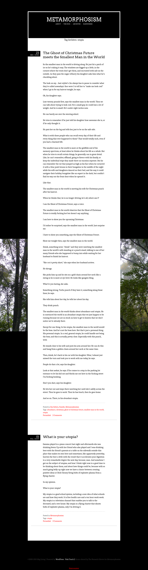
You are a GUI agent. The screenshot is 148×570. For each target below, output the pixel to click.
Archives (76, 24)
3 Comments (57, 521)
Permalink (47, 415)
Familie (62, 407)
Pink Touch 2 (70, 559)
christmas (60, 410)
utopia (45, 412)
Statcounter (74, 568)
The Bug (66, 24)
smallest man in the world (94, 410)
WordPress (60, 559)
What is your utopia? (60, 437)
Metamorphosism (74, 19)
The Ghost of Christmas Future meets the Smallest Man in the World (74, 55)
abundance (51, 410)
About (58, 24)
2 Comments (57, 415)
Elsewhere (87, 24)
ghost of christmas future (73, 410)
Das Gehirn (54, 407)
